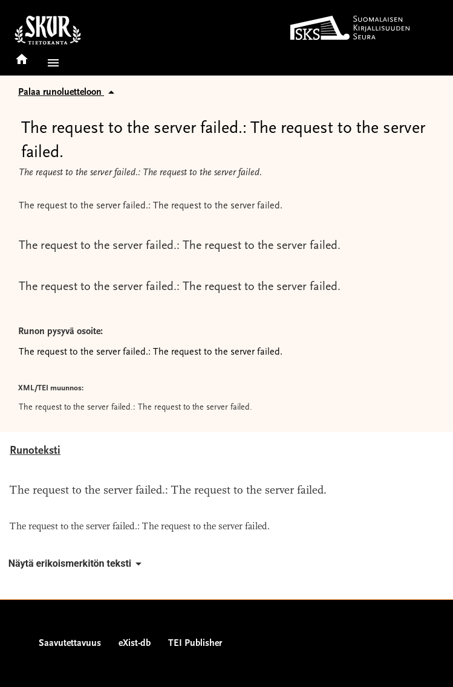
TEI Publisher (195, 643)
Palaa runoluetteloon (68, 92)
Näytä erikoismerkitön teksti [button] (77, 563)
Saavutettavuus (70, 643)
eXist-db (135, 643)
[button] (51, 63)
